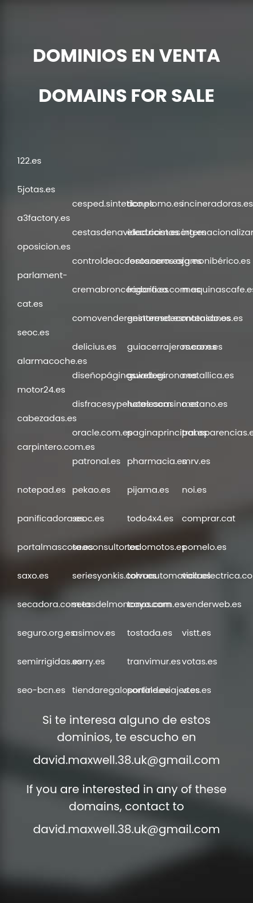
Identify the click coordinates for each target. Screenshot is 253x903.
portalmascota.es (55, 547)
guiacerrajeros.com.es (175, 346)
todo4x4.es (150, 518)
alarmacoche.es (52, 361)
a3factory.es (43, 218)
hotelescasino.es (163, 404)
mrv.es (196, 461)
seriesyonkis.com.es (114, 575)
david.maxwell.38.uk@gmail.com (126, 760)
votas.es (200, 661)
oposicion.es (43, 246)
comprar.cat (208, 518)
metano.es (205, 404)
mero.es (199, 346)
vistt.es (196, 633)
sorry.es (88, 661)
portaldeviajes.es (163, 690)
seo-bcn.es (41, 690)
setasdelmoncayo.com (121, 604)
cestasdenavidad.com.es (126, 232)
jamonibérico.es (216, 261)
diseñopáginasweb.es (119, 375)
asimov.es (93, 633)
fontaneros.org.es (164, 261)
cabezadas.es (47, 418)
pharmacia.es (157, 461)
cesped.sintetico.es (113, 203)
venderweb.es (212, 604)
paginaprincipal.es (167, 432)
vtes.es (196, 690)
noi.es (194, 490)
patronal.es (96, 461)
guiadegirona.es (162, 375)
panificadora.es (50, 518)
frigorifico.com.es (163, 289)
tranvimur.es (154, 661)
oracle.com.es (102, 432)
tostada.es (149, 633)
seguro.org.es (46, 633)
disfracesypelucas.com (122, 404)
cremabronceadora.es (120, 289)
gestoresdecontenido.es (179, 318)
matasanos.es (212, 318)
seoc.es (33, 332)
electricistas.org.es (167, 232)
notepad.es (41, 490)
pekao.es (91, 490)
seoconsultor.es (105, 547)
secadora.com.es (54, 604)
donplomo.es (155, 203)
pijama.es (148, 490)
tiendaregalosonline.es (120, 690)
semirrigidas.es (49, 661)
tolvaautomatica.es (169, 575)
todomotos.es (156, 547)
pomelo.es (204, 547)
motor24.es (41, 389)
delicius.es (94, 346)
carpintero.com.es (56, 447)
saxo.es (33, 575)
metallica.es (208, 375)
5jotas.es (36, 189)
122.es (29, 161)
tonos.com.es (155, 604)
